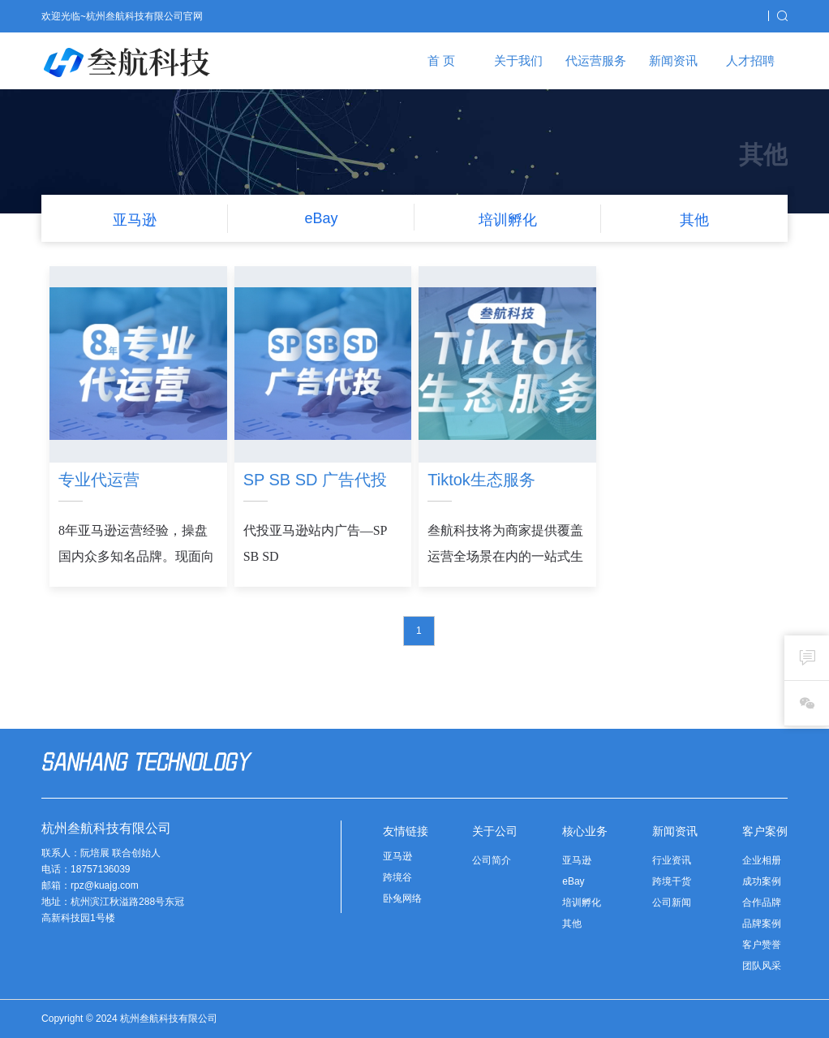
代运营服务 (595, 60)
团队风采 (761, 965)
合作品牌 (761, 902)
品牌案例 (761, 923)
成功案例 (761, 881)
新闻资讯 (673, 60)
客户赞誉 (761, 944)
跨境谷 (397, 877)
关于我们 (518, 60)
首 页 (441, 60)
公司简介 (491, 860)
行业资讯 (671, 860)
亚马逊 (397, 856)
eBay (573, 881)
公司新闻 (671, 902)
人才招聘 (750, 60)
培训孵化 (581, 902)
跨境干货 (671, 881)
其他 (572, 923)
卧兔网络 (402, 898)
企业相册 (761, 860)
